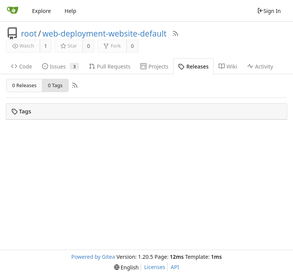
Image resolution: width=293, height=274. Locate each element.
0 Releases (24, 85)
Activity (260, 66)
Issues (60, 66)
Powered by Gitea (93, 256)
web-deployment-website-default (104, 33)
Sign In (269, 10)
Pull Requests (109, 66)
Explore (41, 10)
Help (70, 10)
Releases (193, 66)
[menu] (126, 267)
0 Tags (55, 85)
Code (21, 66)
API (175, 267)
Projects (154, 66)
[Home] (12, 10)
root (29, 33)
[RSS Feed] (175, 33)
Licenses (155, 267)
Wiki (228, 66)
